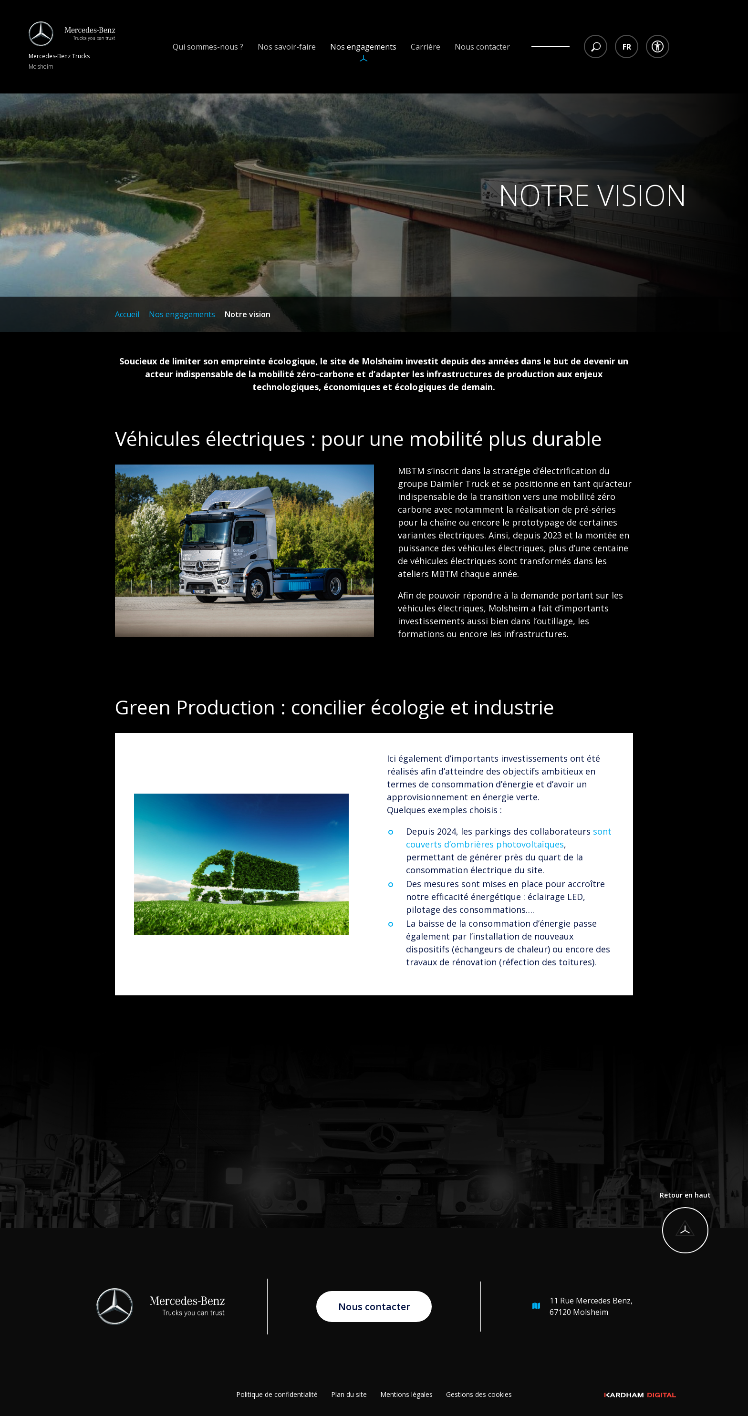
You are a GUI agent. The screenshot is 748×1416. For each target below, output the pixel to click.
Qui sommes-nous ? (208, 46)
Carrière (425, 46)
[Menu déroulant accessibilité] (657, 46)
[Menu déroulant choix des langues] (626, 46)
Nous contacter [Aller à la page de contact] (374, 1306)
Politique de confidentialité (277, 1394)
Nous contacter (482, 46)
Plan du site (349, 1394)
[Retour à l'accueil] (72, 46)
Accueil (127, 314)
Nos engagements (363, 46)
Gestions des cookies (479, 1394)
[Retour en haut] (685, 1222)
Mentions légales (406, 1394)
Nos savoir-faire (287, 46)
